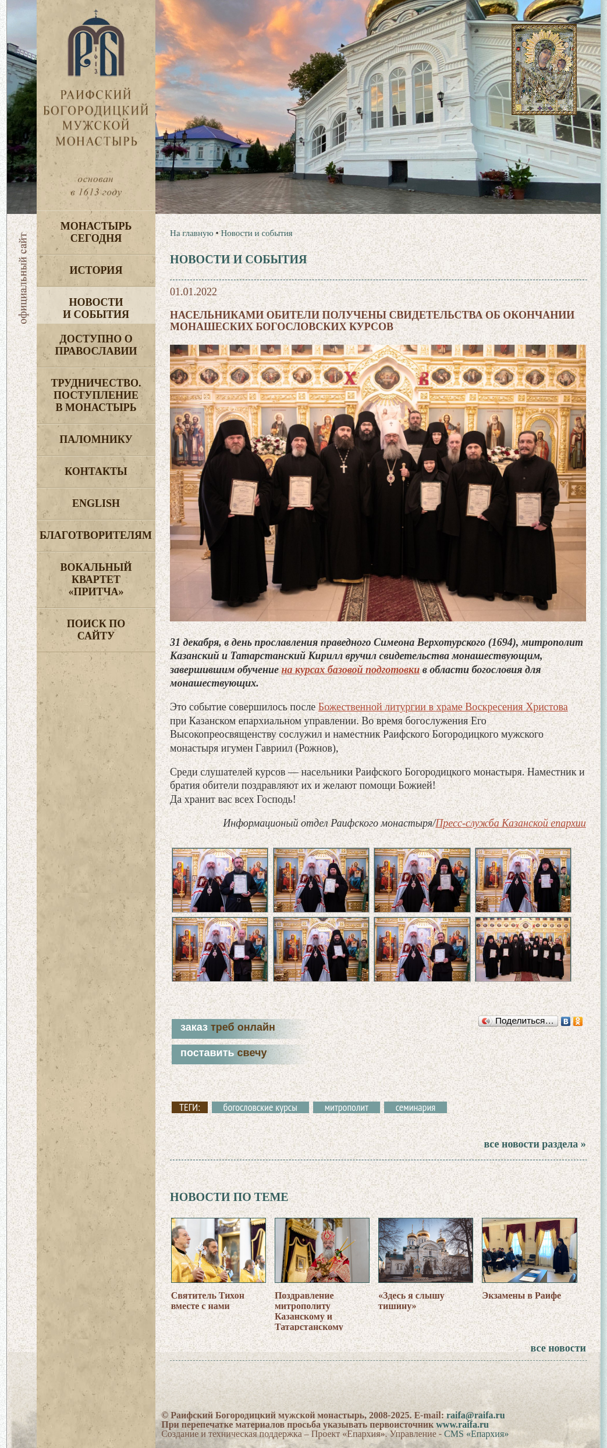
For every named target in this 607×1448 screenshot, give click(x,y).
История (96, 270)
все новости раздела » (534, 1144)
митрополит (346, 1107)
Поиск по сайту (96, 630)
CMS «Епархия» (476, 1434)
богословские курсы (260, 1107)
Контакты (96, 471)
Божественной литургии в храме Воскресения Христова (443, 707)
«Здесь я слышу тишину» (411, 1300)
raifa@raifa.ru (475, 1415)
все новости (558, 1348)
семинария (416, 1107)
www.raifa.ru (462, 1424)
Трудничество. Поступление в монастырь (96, 395)
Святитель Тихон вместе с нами (207, 1300)
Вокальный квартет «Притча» (96, 580)
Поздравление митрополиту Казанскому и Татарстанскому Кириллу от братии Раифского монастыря (322, 1321)
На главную (192, 233)
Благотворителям (96, 535)
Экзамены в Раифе (521, 1295)
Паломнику (95, 439)
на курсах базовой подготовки (350, 669)
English (96, 503)
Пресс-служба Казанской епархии (510, 823)
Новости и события (96, 308)
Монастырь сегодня (96, 232)
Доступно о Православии (96, 345)
